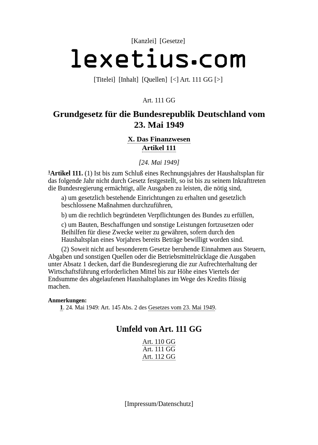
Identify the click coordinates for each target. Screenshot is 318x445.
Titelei (104, 79)
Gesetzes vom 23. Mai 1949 (181, 307)
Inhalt (128, 79)
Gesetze (172, 40)
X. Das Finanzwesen (159, 139)
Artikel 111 (159, 147)
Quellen (154, 79)
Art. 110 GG (159, 341)
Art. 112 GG (159, 356)
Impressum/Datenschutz (159, 403)
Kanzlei (143, 40)
